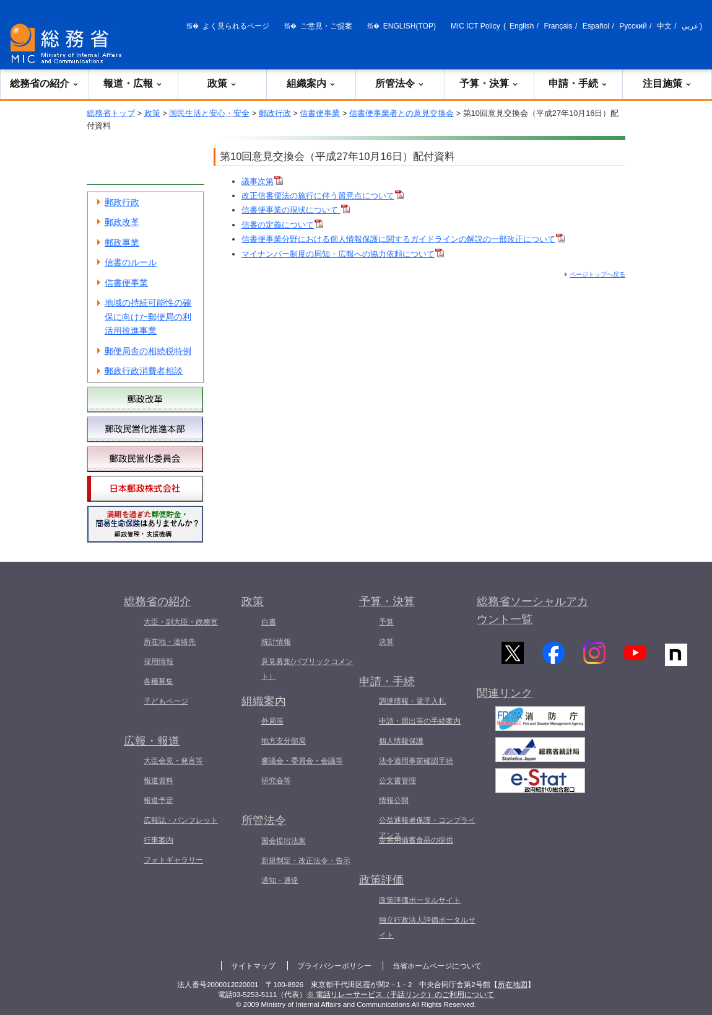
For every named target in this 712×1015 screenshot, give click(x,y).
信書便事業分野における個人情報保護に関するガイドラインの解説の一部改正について (403, 239)
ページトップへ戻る (597, 274)
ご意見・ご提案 (326, 26)
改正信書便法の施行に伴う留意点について (322, 195)
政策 (222, 83)
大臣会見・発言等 (173, 760)
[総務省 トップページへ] (68, 43)
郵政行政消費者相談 (144, 371)
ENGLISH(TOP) (409, 26)
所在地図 (512, 984)
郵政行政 (275, 113)
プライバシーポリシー (334, 966)
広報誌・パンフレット (181, 820)
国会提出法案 (283, 840)
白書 (268, 622)
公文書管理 (397, 780)
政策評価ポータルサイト (420, 900)
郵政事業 (122, 242)
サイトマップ (253, 966)
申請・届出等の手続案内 (420, 721)
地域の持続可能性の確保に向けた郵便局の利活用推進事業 (148, 316)
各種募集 (158, 681)
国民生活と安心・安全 (209, 113)
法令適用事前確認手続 (416, 760)
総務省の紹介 (44, 83)
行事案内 (158, 840)
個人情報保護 (401, 741)
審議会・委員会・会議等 (302, 760)
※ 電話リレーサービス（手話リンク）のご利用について (400, 994)
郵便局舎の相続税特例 (148, 351)
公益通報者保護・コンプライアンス (427, 828)
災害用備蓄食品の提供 (416, 840)
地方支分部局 (283, 741)
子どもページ (166, 701)
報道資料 (158, 780)
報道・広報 (133, 83)
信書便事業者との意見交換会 (401, 113)
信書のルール (131, 262)
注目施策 (667, 83)
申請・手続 (578, 83)
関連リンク (504, 697)
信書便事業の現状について (295, 210)
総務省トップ (111, 113)
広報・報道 (152, 741)
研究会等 (276, 780)
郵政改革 (122, 222)
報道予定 (158, 800)
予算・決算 (489, 83)
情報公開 (394, 800)
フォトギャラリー (173, 860)
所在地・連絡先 (170, 641)
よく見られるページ (235, 26)
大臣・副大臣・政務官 (181, 622)
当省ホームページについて (437, 966)
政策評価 (381, 880)
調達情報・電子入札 (412, 701)
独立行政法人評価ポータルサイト (427, 927)
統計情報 (276, 641)
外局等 (272, 721)
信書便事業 (320, 113)
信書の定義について (282, 224)
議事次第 (262, 181)
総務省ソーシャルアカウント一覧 (532, 610)
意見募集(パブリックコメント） (307, 669)
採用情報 (158, 661)
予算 (386, 622)
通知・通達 (279, 880)
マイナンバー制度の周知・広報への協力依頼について (342, 254)
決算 (386, 641)
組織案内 (311, 83)
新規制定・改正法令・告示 (305, 860)
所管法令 (400, 83)
